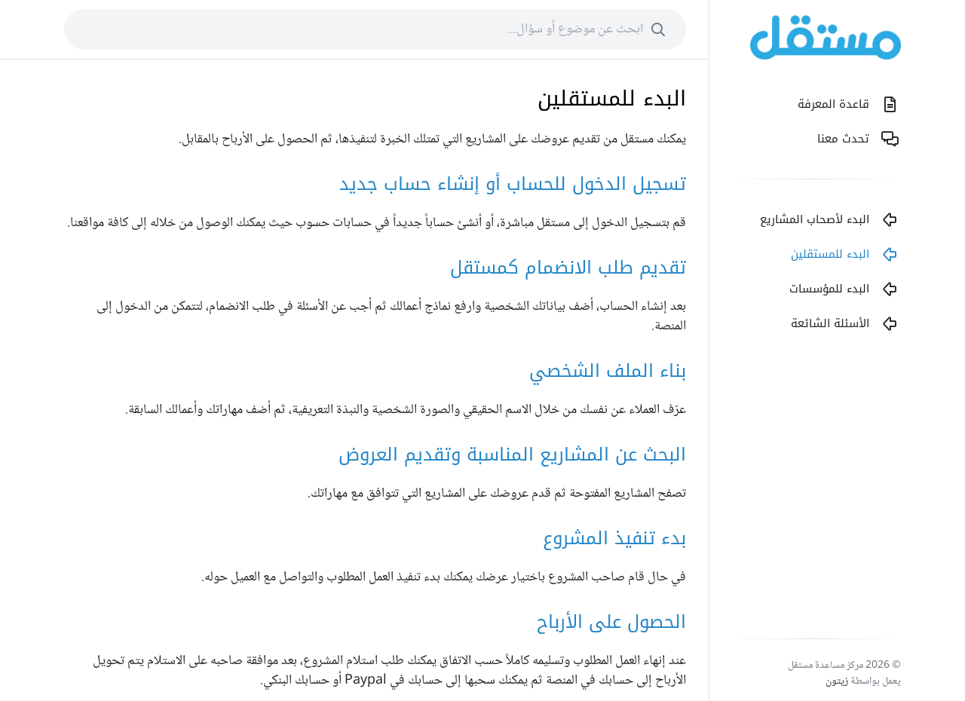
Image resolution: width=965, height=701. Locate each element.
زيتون (837, 681)
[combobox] (375, 29)
